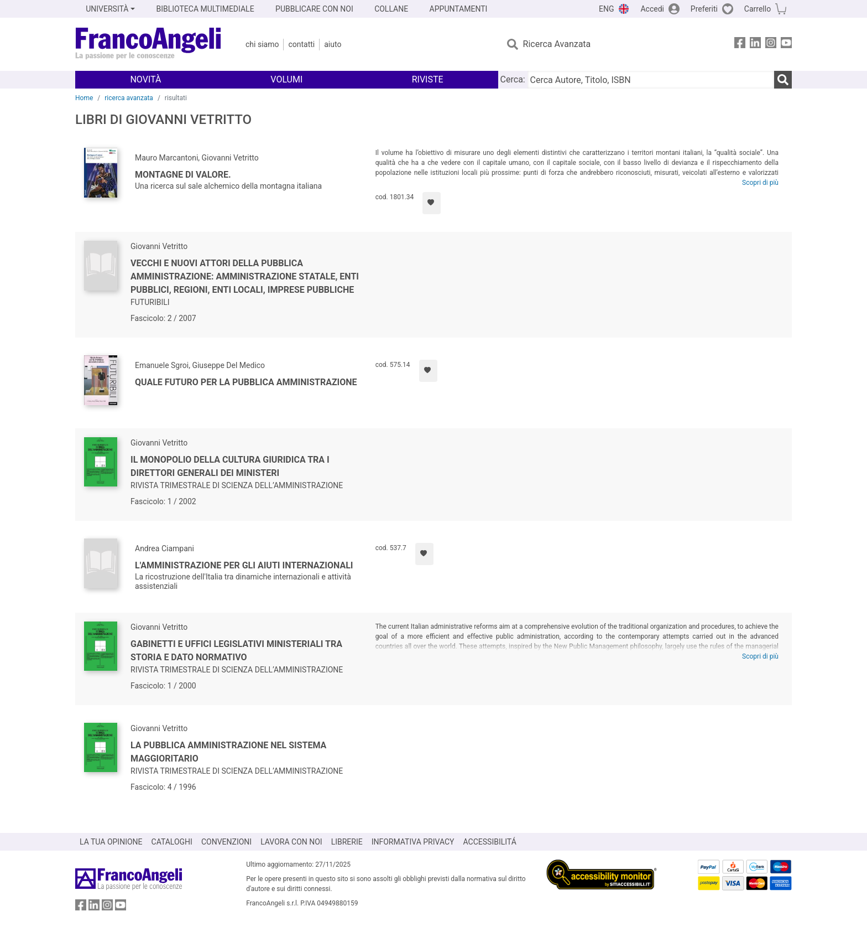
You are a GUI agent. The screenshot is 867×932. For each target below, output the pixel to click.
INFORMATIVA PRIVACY (413, 841)
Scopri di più (760, 183)
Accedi (652, 8)
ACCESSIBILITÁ (489, 841)
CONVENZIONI (226, 841)
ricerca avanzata (129, 98)
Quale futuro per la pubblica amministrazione (246, 382)
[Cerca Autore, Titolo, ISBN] (650, 80)
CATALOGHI (172, 841)
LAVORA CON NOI (291, 841)
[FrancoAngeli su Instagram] (770, 44)
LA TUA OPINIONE (111, 841)
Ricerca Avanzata (557, 44)
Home (84, 98)
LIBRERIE (347, 841)
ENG (606, 8)
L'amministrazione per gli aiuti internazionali (244, 565)
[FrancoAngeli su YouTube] (786, 44)
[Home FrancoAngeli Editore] (148, 44)
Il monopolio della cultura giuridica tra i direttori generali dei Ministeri (230, 466)
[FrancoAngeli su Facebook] (739, 44)
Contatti (301, 44)
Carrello (757, 8)
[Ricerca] (783, 80)
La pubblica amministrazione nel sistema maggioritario (228, 752)
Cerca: (512, 79)
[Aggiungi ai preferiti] (431, 203)
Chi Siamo (262, 44)
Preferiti (704, 8)
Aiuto (332, 44)
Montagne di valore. (183, 174)
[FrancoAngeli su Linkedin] (755, 44)
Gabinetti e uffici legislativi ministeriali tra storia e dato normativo (236, 650)
